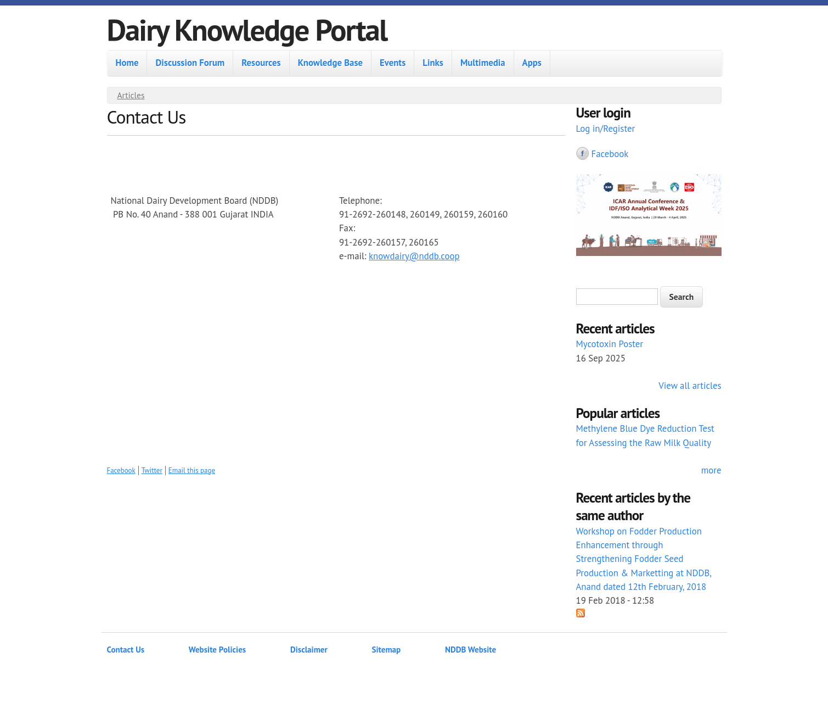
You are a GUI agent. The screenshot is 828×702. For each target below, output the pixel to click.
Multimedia (482, 63)
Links (433, 63)
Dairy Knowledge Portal (247, 29)
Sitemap (386, 649)
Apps (532, 63)
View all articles (689, 386)
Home (127, 63)
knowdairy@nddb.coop (414, 256)
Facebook (121, 470)
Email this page (191, 470)
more (711, 470)
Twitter (152, 470)
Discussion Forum (189, 63)
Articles (131, 95)
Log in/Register (605, 128)
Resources (260, 63)
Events (392, 63)
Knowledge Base (330, 63)
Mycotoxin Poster (610, 344)
